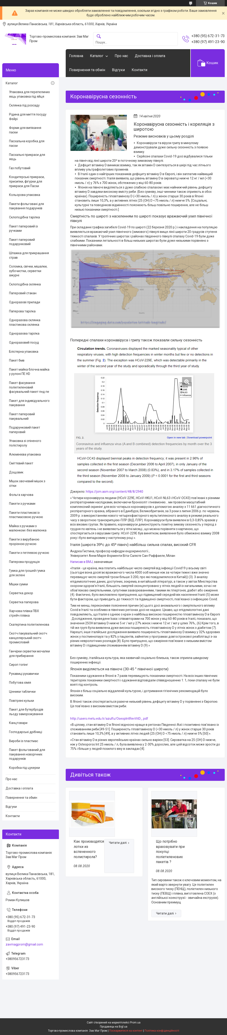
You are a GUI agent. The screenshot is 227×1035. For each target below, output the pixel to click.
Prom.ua (135, 1022)
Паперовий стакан (22, 293)
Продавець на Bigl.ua (113, 1026)
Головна (76, 56)
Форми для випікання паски (25, 130)
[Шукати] (99, 36)
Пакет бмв (16, 360)
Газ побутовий (19, 168)
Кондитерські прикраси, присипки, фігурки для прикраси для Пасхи (27, 181)
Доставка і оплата (150, 56)
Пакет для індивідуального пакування (29, 403)
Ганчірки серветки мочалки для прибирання (29, 653)
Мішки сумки (18, 584)
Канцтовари (18, 723)
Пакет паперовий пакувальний (22, 416)
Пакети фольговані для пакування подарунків (26, 206)
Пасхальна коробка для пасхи (26, 143)
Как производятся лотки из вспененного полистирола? (89, 849)
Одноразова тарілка (24, 333)
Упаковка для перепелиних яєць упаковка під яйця (29, 94)
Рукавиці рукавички (24, 674)
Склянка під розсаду (24, 105)
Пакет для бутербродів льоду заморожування (26, 712)
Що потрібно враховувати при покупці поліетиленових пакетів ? (170, 851)
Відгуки (118, 70)
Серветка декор (21, 593)
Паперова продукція (24, 562)
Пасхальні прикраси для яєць (27, 157)
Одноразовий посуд (24, 342)
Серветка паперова (24, 602)
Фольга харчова (21, 495)
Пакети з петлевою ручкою (29, 553)
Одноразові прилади (24, 302)
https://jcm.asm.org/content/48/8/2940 (114, 491)
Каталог (96, 56)
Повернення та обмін (87, 70)
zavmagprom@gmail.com (24, 944)
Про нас (121, 56)
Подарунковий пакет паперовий (24, 430)
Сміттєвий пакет (21, 463)
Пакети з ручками (22, 503)
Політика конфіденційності (162, 1030)
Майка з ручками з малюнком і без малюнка (27, 528)
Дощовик (16, 472)
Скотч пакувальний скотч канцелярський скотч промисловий (28, 638)
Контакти (139, 70)
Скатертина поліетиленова (29, 624)
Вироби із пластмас (23, 741)
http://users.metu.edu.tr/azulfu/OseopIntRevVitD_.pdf (109, 718)
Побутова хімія (20, 682)
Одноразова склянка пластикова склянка (24, 322)
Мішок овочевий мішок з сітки (27, 483)
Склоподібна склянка (25, 284)
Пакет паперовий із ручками (23, 228)
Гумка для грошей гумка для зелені (27, 573)
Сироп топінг (18, 664)
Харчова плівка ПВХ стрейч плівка (24, 613)
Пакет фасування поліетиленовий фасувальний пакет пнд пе (29, 387)
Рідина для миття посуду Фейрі (27, 117)
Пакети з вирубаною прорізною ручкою (24, 542)
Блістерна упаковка (23, 351)
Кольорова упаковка (24, 195)
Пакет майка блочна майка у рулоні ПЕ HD (29, 372)
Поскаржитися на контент (125, 1030)
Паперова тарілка (22, 311)
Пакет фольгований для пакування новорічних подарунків (27, 754)
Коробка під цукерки (24, 768)
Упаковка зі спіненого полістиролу (25, 443)
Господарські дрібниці (25, 732)
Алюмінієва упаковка (25, 454)
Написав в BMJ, (81, 562)
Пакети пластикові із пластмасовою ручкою (26, 515)
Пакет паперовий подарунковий (22, 242)
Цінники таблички (22, 691)
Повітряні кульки (21, 700)
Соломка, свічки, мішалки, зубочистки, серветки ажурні (28, 271)
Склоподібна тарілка (24, 217)
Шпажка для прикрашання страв (29, 255)
